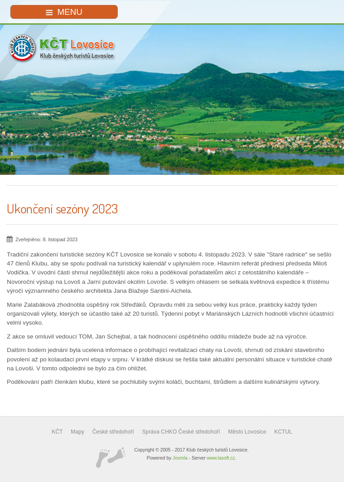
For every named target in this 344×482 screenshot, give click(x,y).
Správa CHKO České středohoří (181, 432)
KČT (57, 432)
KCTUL (283, 432)
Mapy (77, 432)
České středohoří (113, 432)
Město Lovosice (247, 432)
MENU (64, 12)
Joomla (180, 458)
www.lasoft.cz (221, 458)
